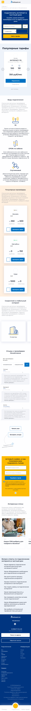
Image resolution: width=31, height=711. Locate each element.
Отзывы (22, 653)
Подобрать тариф (15, 478)
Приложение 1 (15, 693)
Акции (22, 650)
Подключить (16, 81)
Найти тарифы (15, 36)
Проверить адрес (17, 229)
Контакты (22, 657)
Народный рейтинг (3, 657)
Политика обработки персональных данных (15, 692)
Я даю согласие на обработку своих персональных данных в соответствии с (15, 483)
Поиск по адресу (15, 635)
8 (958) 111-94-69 (15, 629)
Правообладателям (16, 690)
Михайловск (15, 620)
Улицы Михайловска (3, 663)
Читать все (15, 428)
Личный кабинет (3, 680)
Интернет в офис (3, 660)
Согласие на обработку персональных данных (15, 697)
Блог (22, 652)
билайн (15, 360)
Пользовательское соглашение (16, 699)
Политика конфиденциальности (5, 672)
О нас (22, 655)
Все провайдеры (15, 358)
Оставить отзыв (15, 435)
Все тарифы (15, 89)
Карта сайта (4, 678)
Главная (4, 6)
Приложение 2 (15, 695)
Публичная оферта (4, 675)
